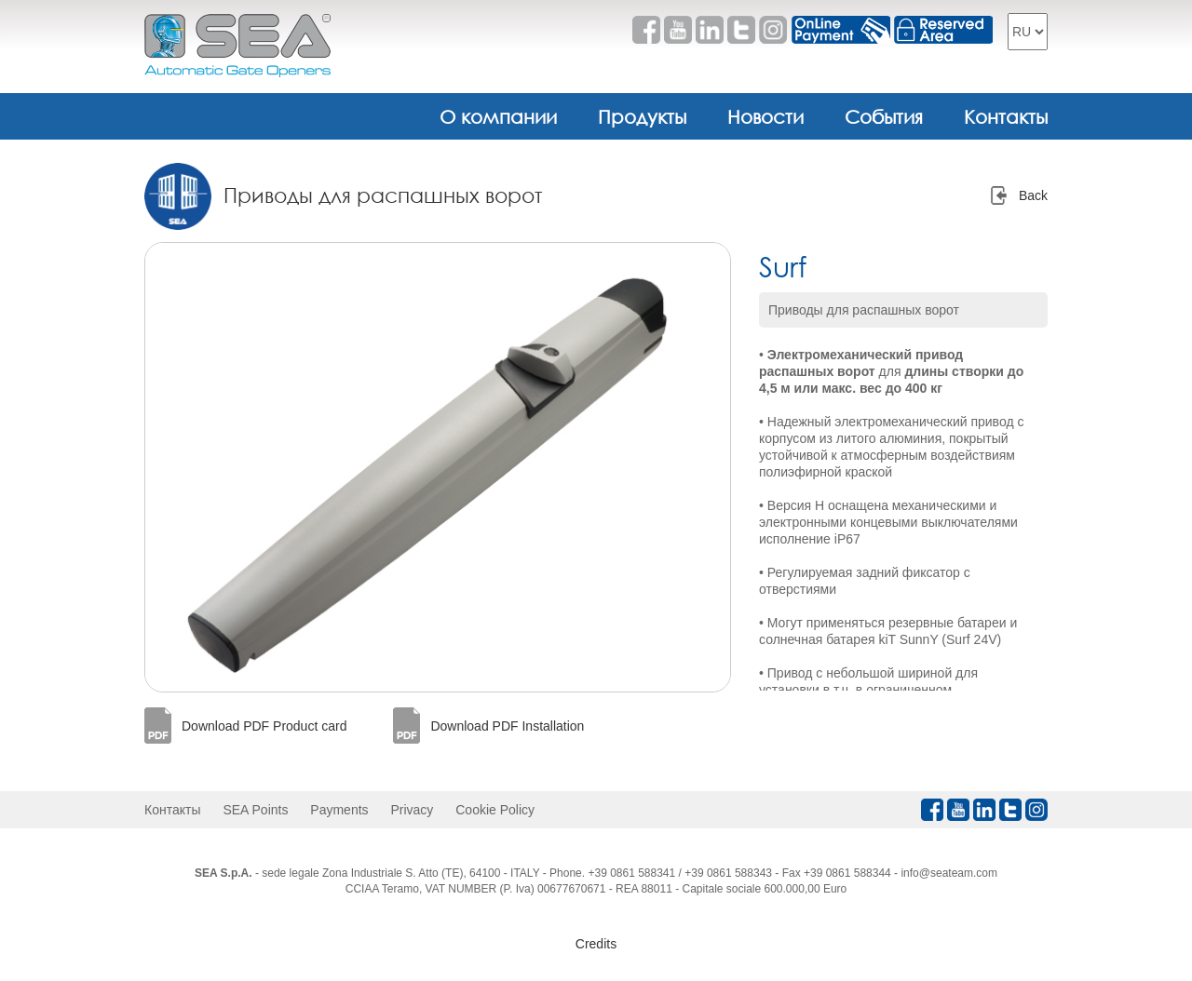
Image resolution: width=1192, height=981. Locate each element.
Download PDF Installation (507, 726)
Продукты (642, 116)
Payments (339, 809)
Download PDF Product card (264, 726)
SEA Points (255, 809)
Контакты (1006, 116)
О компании (498, 116)
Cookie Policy (495, 809)
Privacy (411, 809)
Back (1033, 195)
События (884, 116)
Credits (596, 943)
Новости (765, 116)
